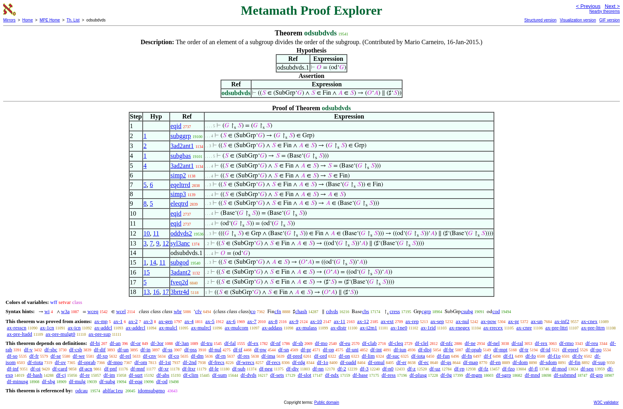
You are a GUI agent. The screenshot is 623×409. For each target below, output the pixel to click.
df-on (344, 356)
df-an (115, 343)
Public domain (326, 402)
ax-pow (488, 321)
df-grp (596, 375)
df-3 (364, 369)
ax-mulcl (168, 328)
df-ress (389, 375)
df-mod (559, 369)
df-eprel (570, 350)
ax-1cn (47, 328)
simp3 (178, 194)
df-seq (587, 369)
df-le (214, 369)
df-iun (400, 350)
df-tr (523, 350)
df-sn (283, 350)
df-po (596, 350)
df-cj (61, 375)
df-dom (520, 362)
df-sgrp (503, 375)
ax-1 (118, 321)
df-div (292, 369)
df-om (140, 362)
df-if (237, 350)
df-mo (321, 343)
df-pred (294, 356)
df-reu (591, 343)
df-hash (35, 375)
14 (153, 262)
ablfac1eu (113, 390)
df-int (376, 350)
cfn (278, 311)
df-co (173, 356)
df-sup (598, 362)
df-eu (344, 343)
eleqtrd (179, 203)
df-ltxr (188, 369)
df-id (545, 350)
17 (166, 291)
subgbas (180, 155)
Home (27, 20)
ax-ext (387, 321)
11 (156, 233)
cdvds (332, 311)
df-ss (167, 350)
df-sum (219, 375)
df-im (109, 375)
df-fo (530, 356)
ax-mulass (306, 328)
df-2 (341, 369)
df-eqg (136, 381)
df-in (146, 350)
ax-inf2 (561, 321)
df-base (360, 375)
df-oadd (348, 362)
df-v (28, 350)
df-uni (352, 350)
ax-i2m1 (368, 328)
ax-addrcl (135, 328)
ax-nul (462, 321)
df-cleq (396, 343)
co (253, 311)
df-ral (517, 343)
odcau (81, 390)
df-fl (533, 369)
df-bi (95, 343)
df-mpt (500, 350)
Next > (612, 6)
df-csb (75, 350)
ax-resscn (16, 328)
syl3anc (180, 243)
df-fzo (508, 369)
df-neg (266, 369)
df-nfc (446, 343)
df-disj (424, 350)
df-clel (421, 343)
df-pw (260, 350)
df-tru (207, 343)
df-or (135, 343)
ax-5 (210, 321)
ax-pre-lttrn (593, 328)
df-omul (376, 362)
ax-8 (272, 321)
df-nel (494, 343)
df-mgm (474, 375)
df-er (401, 362)
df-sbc (51, 350)
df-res (244, 356)
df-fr (34, 356)
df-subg (107, 381)
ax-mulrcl (201, 328)
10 (146, 233)
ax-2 (132, 321)
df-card (60, 369)
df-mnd (532, 375)
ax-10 (316, 321)
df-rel (125, 356)
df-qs (446, 362)
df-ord (320, 356)
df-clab (369, 343)
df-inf (13, 369)
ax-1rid (428, 328)
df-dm (197, 356)
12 (166, 243)
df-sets (277, 375)
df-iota (418, 356)
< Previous (588, 6)
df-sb (297, 343)
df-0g (446, 375)
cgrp (426, 311)
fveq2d (179, 282)
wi (47, 311)
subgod (179, 262)
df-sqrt (136, 375)
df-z (411, 369)
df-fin (574, 362)
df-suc (393, 356)
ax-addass (272, 328)
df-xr (164, 369)
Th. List (73, 20)
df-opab (474, 350)
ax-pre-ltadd (19, 334)
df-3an (182, 343)
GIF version (609, 20)
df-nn (317, 369)
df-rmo (566, 343)
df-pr (306, 350)
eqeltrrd (180, 184)
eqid (176, 126)
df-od (161, 381)
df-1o (322, 362)
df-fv (577, 356)
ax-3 (148, 321)
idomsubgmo (151, 390)
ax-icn (74, 328)
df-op (328, 350)
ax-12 (363, 321)
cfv (198, 311)
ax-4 (188, 321)
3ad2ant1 (182, 145)
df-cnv (150, 356)
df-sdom (548, 362)
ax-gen (165, 321)
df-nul (215, 350)
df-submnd (565, 375)
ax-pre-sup (100, 334)
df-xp (102, 356)
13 (146, 291)
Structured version (540, 20)
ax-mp (101, 321)
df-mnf (137, 369)
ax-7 (251, 321)
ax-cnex (589, 321)
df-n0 (387, 369)
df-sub (238, 369)
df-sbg (48, 381)
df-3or (157, 343)
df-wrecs (245, 362)
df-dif (100, 350)
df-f (487, 356)
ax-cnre (524, 328)
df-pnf (110, 369)
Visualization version (578, 20)
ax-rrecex (493, 328)
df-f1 (508, 356)
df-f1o (554, 356)
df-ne (469, 343)
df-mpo (114, 362)
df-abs (163, 375)
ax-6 (231, 321)
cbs (365, 311)
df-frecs (216, 362)
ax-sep (437, 321)
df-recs (273, 362)
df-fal (230, 343)
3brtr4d (179, 291)
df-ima (268, 356)
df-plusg (418, 375)
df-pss (190, 350)
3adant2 (180, 272)
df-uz (435, 369)
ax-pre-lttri (557, 328)
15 (146, 272)
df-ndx (332, 375)
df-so (12, 356)
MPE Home (50, 20)
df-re (85, 375)
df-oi (36, 369)
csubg (467, 311)
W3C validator (606, 402)
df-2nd (190, 362)
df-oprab (87, 362)
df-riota (35, 362)
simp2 (178, 175)
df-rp (459, 369)
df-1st (165, 362)
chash (301, 311)
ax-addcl (103, 328)
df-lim (368, 356)
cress (395, 311)
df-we (79, 356)
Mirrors (9, 20)
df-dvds (249, 375)
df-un (123, 350)
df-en (495, 362)
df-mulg (77, 381)
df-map (470, 362)
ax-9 (293, 321)
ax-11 (339, 321)
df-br (448, 350)
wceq (92, 311)
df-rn (220, 356)
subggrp (180, 135)
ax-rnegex (459, 328)
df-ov (60, 362)
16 (156, 291)
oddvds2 (181, 233)
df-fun (443, 356)
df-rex (541, 343)
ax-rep (411, 321)
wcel (121, 311)
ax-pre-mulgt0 (60, 334)
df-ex (253, 343)
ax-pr (513, 321)
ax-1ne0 (399, 328)
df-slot (304, 375)
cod (496, 311)
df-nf (275, 343)
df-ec (423, 362)
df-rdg (299, 362)
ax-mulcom (236, 328)
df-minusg (17, 381)
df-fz (483, 369)
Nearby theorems (604, 11)
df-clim (190, 375)
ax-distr (338, 328)
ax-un (537, 321)
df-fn (467, 356)
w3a (65, 311)
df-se (55, 356)
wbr (178, 311)
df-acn (85, 369)
